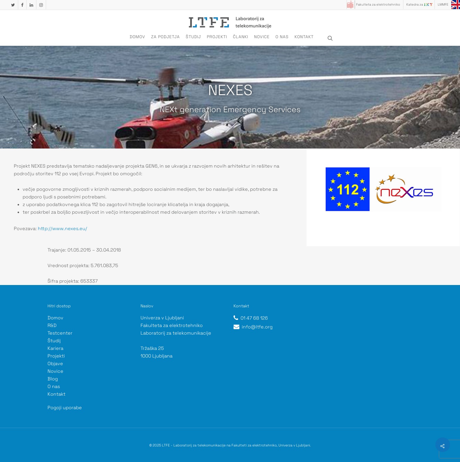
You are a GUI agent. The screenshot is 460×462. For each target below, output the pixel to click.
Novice (262, 36)
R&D (52, 325)
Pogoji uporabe (65, 407)
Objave (55, 363)
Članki (240, 36)
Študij (193, 36)
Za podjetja (165, 36)
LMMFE (443, 4)
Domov (137, 36)
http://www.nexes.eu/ (62, 228)
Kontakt (304, 36)
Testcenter (60, 333)
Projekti (217, 36)
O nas (282, 36)
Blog (53, 379)
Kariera (55, 348)
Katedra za (414, 4)
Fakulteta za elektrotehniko (378, 4)
